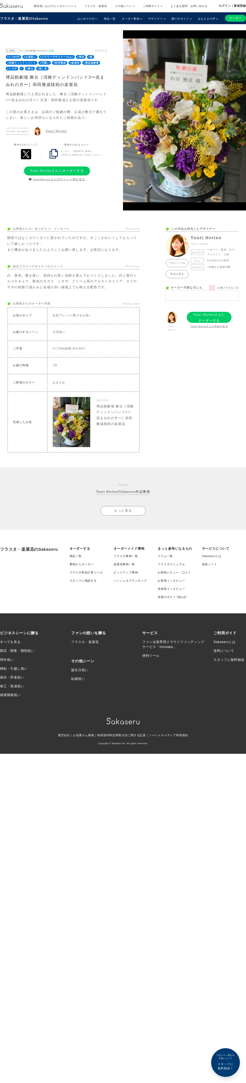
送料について (223, 650)
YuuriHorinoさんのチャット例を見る (57, 179)
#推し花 (42, 68)
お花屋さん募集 (83, 735)
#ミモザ (12, 68)
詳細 (51, 50)
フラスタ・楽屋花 (95, 6)
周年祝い (7, 659)
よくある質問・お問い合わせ (189, 6)
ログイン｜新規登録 (232, 5)
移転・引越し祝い (13, 668)
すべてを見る (10, 642)
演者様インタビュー (171, 588)
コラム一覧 (165, 556)
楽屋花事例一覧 (124, 564)
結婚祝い (78, 679)
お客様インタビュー (171, 580)
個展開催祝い (10, 695)
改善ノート (209, 564)
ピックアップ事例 (126, 572)
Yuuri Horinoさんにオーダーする (57, 170)
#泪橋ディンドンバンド (21, 62)
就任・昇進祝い (12, 677)
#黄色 (80, 56)
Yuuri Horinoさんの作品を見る (209, 326)
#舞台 (29, 68)
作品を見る (177, 273)
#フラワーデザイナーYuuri (56, 56)
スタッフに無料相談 (228, 659)
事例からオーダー (81, 564)
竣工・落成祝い (12, 686)
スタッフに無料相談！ (225, 1062)
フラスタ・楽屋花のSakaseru (24, 18)
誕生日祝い (79, 670)
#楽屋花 (75, 62)
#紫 (90, 56)
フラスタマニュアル (171, 564)
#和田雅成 (60, 62)
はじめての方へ (87, 18)
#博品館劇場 (91, 62)
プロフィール (177, 263)
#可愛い (44, 62)
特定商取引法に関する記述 (127, 735)
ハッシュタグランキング (130, 580)
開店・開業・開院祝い (17, 650)
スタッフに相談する (83, 580)
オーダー (235, 18)
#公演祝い (30, 56)
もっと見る (123, 510)
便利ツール (150, 655)
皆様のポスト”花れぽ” (172, 597)
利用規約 (103, 735)
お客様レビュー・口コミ (174, 572)
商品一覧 (110, 18)
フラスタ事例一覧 (126, 556)
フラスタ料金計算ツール (86, 572)
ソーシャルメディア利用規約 (168, 735)
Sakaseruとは (211, 556)
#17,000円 (13, 56)
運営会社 (64, 735)
